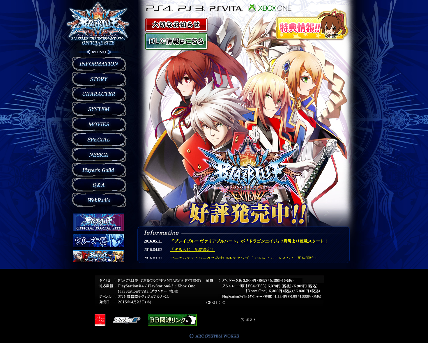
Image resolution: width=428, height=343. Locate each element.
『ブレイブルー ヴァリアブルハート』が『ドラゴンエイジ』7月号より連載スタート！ (249, 241)
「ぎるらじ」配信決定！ (192, 249)
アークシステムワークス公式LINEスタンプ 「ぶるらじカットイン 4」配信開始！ (244, 258)
